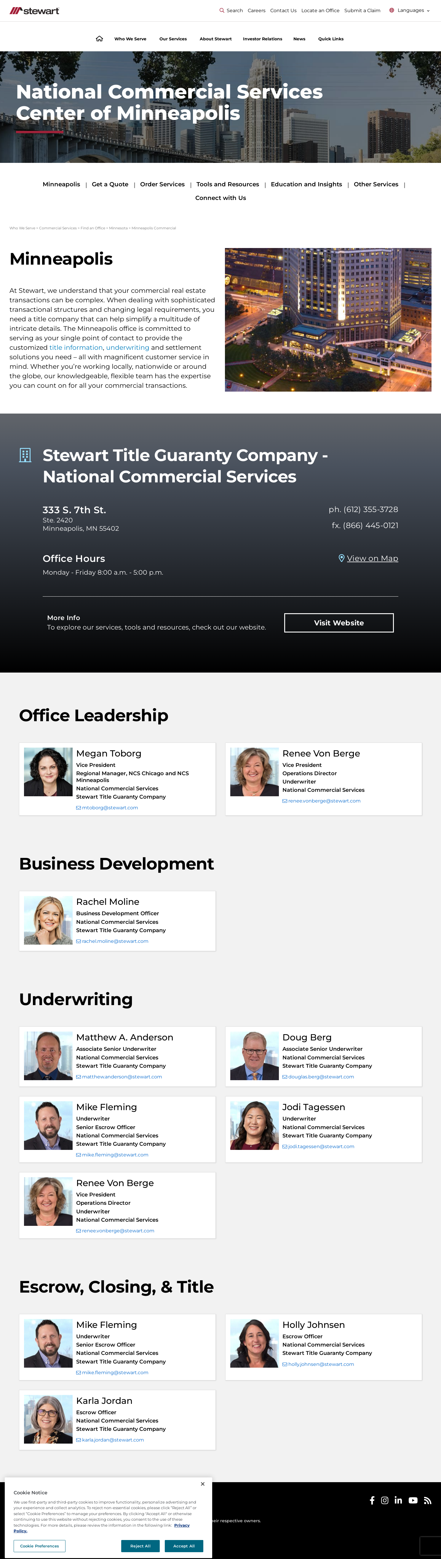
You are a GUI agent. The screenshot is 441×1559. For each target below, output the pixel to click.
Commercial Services (58, 228)
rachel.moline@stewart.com (112, 941)
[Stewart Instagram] (385, 1502)
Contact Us (283, 10)
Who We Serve (22, 228)
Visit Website (339, 623)
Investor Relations (262, 39)
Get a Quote (110, 184)
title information (76, 348)
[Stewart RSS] (428, 1502)
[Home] (99, 39)
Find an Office (93, 228)
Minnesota (118, 228)
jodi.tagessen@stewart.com (318, 1146)
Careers (257, 10)
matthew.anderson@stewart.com (119, 1077)
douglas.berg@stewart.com (318, 1077)
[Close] (202, 1502)
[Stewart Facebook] (372, 1502)
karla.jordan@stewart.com (110, 1440)
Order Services (162, 184)
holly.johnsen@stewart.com (318, 1364)
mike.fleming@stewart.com (112, 1155)
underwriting (127, 348)
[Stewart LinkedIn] (398, 1502)
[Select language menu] (410, 10)
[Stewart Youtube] (413, 1502)
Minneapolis (61, 184)
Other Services (376, 184)
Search (231, 10)
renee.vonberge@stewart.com (321, 801)
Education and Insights (306, 184)
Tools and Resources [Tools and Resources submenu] (227, 184)
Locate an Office (320, 10)
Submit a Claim (362, 10)
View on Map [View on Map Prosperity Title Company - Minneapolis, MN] (372, 558)
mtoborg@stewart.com (107, 808)
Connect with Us (220, 197)
